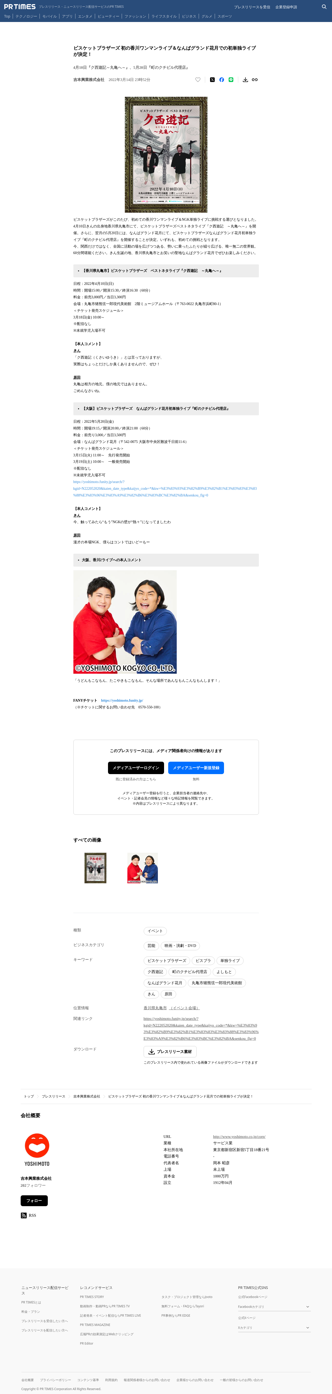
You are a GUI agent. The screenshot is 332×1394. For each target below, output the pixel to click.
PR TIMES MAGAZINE (95, 1325)
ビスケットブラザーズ (167, 961)
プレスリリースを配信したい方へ (44, 1330)
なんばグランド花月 (165, 983)
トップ (29, 1096)
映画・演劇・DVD (180, 946)
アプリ (67, 16)
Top (7, 16)
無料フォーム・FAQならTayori (182, 1306)
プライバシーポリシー (55, 1380)
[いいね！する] (198, 80)
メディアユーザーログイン (136, 768)
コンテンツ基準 (88, 1380)
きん (151, 994)
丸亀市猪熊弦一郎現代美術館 (217, 983)
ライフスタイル (164, 16)
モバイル (49, 16)
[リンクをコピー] (255, 80)
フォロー (34, 1201)
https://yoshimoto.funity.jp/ (122, 700)
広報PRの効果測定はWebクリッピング (107, 1334)
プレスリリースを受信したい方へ (44, 1321)
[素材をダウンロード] (245, 80)
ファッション (135, 16)
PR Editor (87, 1343)
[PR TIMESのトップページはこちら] (64, 7)
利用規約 (111, 1380)
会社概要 (27, 1380)
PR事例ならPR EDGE (175, 1315)
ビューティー (108, 16)
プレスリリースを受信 (252, 6)
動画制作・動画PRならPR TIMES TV (105, 1306)
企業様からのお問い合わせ (195, 1380)
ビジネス (189, 16)
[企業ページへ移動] (37, 1151)
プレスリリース (53, 1096)
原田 (168, 994)
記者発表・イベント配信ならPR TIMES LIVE (110, 1315)
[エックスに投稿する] (212, 80)
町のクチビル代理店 (189, 972)
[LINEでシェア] (231, 80)
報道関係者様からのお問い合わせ (147, 1380)
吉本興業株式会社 (86, 1096)
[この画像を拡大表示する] (95, 868)
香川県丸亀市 (155, 1008)
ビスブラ (203, 961)
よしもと (224, 972)
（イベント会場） (184, 1008)
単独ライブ (230, 961)
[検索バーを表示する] (324, 6)
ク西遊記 (155, 972)
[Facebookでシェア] (222, 80)
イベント (155, 931)
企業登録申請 (286, 6)
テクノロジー (26, 16)
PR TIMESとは (31, 1302)
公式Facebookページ (253, 1297)
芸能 (151, 946)
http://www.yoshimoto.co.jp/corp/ (239, 1137)
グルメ (207, 16)
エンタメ (85, 16)
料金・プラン (30, 1311)
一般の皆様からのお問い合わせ (241, 1380)
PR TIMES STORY (92, 1297)
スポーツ (225, 16)
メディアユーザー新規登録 (196, 768)
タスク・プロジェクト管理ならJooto (186, 1297)
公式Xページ (247, 1318)
